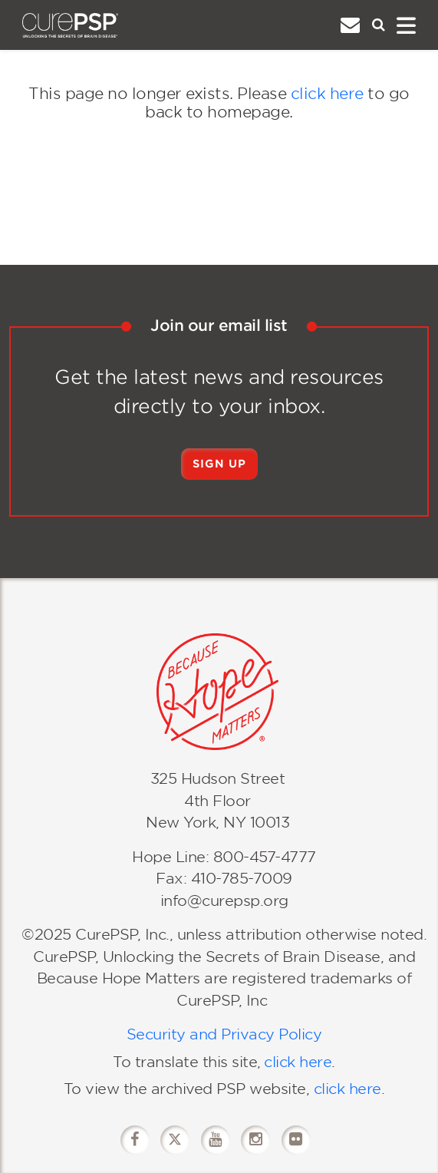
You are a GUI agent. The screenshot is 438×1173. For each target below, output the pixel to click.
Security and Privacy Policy (224, 1034)
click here (327, 93)
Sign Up (219, 464)
